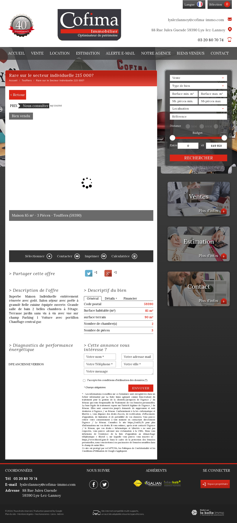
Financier (130, 298)
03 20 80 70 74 (210, 39)
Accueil (16, 53)
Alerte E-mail (120, 53)
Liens (53, 514)
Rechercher (198, 158)
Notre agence (156, 53)
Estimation (88, 53)
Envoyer (140, 388)
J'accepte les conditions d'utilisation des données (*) (117, 380)
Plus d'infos (213, 211)
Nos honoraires (42, 514)
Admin (60, 514)
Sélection (215, 4)
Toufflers (27, 80)
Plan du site (10, 514)
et (202, 145)
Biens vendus (190, 53)
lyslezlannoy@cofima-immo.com (196, 19)
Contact (220, 53)
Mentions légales (25, 514)
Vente (37, 53)
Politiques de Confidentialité (135, 448)
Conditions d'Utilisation (93, 451)
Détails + (111, 298)
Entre (174, 145)
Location (60, 53)
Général (93, 298)
